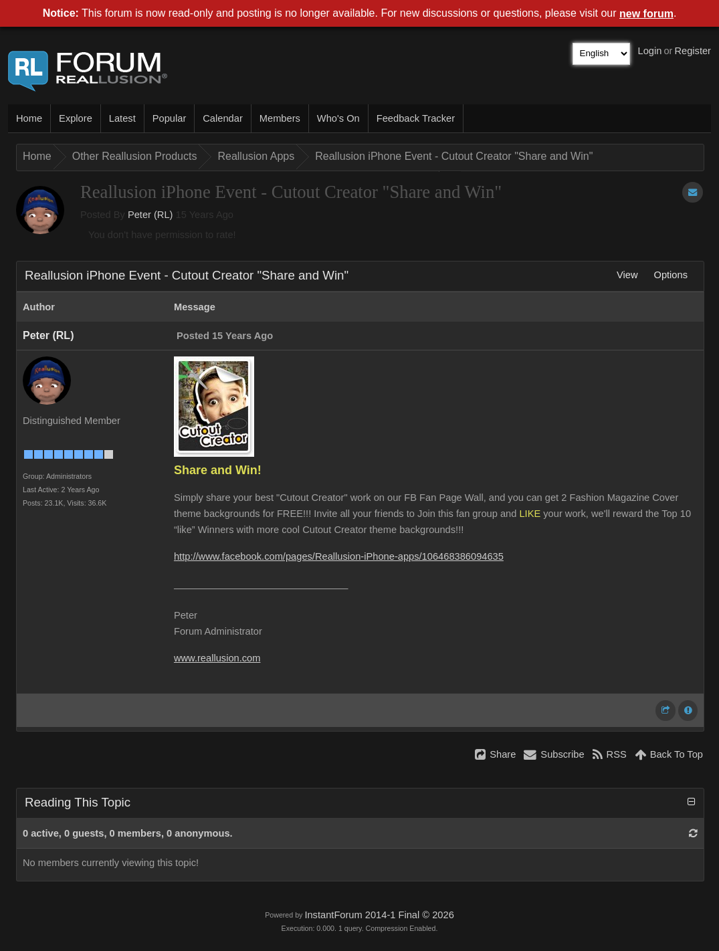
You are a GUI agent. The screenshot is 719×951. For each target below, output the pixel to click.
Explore (75, 118)
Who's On (338, 118)
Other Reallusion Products (134, 156)
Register (692, 50)
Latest (122, 118)
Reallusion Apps (255, 156)
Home (29, 118)
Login (650, 50)
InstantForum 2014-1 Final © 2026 (378, 915)
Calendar (222, 118)
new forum (646, 13)
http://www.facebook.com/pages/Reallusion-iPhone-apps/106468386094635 (339, 556)
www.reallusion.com (217, 658)
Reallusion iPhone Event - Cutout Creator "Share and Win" (454, 156)
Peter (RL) (150, 214)
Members (279, 118)
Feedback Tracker (416, 118)
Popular (169, 118)
